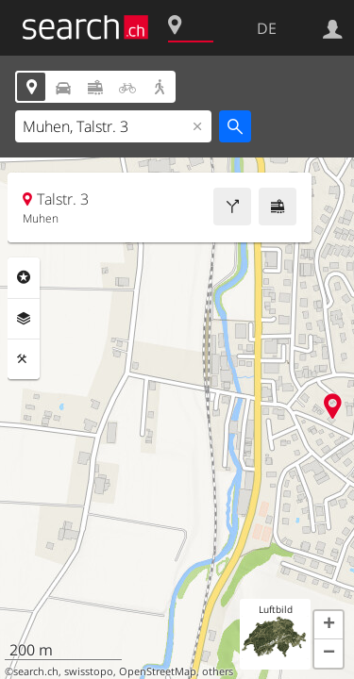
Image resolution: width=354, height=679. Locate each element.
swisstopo (88, 671)
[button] (328, 625)
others (217, 671)
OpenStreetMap (157, 671)
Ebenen (24, 319)
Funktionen (24, 359)
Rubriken (24, 277)
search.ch (36, 671)
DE (267, 28)
